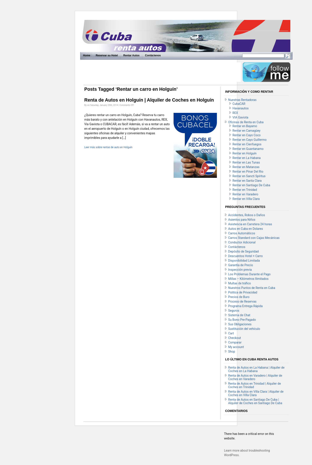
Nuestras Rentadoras (242, 100)
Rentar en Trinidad (244, 189)
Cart (231, 333)
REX (235, 113)
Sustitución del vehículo (244, 329)
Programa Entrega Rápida (245, 306)
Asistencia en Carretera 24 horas (250, 224)
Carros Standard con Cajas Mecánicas (254, 238)
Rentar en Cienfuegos (247, 144)
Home (86, 55)
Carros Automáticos (241, 233)
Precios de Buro (238, 297)
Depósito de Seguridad (243, 251)
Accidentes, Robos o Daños (246, 215)
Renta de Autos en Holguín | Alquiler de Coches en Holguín (149, 100)
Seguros (233, 310)
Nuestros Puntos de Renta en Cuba (251, 288)
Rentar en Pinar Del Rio (247, 171)
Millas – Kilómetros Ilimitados (248, 278)
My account (236, 347)
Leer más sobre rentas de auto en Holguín (108, 147)
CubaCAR (238, 103)
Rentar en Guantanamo (247, 149)
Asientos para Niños (241, 219)
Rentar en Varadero (245, 194)
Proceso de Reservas (242, 301)
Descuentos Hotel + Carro (245, 256)
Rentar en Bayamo (244, 126)
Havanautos (240, 108)
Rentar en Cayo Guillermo (249, 139)
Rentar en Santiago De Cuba (251, 185)
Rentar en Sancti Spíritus (249, 176)
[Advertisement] (162, 72)
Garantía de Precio (240, 265)
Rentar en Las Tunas (246, 162)
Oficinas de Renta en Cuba (245, 122)
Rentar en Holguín (244, 153)
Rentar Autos (131, 55)
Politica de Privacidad (242, 292)
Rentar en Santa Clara (247, 180)
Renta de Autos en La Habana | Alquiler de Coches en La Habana (256, 369)
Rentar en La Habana (246, 158)
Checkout (234, 338)
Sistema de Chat (239, 315)
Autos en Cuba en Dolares (245, 228)
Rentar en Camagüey (246, 130)
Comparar (235, 342)
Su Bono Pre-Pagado (242, 319)
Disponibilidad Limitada (244, 260)
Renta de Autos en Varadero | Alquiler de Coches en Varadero (255, 377)
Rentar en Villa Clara (246, 199)
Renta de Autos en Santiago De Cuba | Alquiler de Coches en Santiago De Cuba (255, 401)
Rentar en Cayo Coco (246, 135)
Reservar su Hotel (107, 55)
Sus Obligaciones (240, 324)
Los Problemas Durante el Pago (249, 274)
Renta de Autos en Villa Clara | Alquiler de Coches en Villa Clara (256, 393)
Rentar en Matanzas (245, 167)
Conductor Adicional (241, 242)
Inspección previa (240, 269)
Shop (231, 351)
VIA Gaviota (240, 117)
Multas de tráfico (239, 283)
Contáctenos (153, 55)
